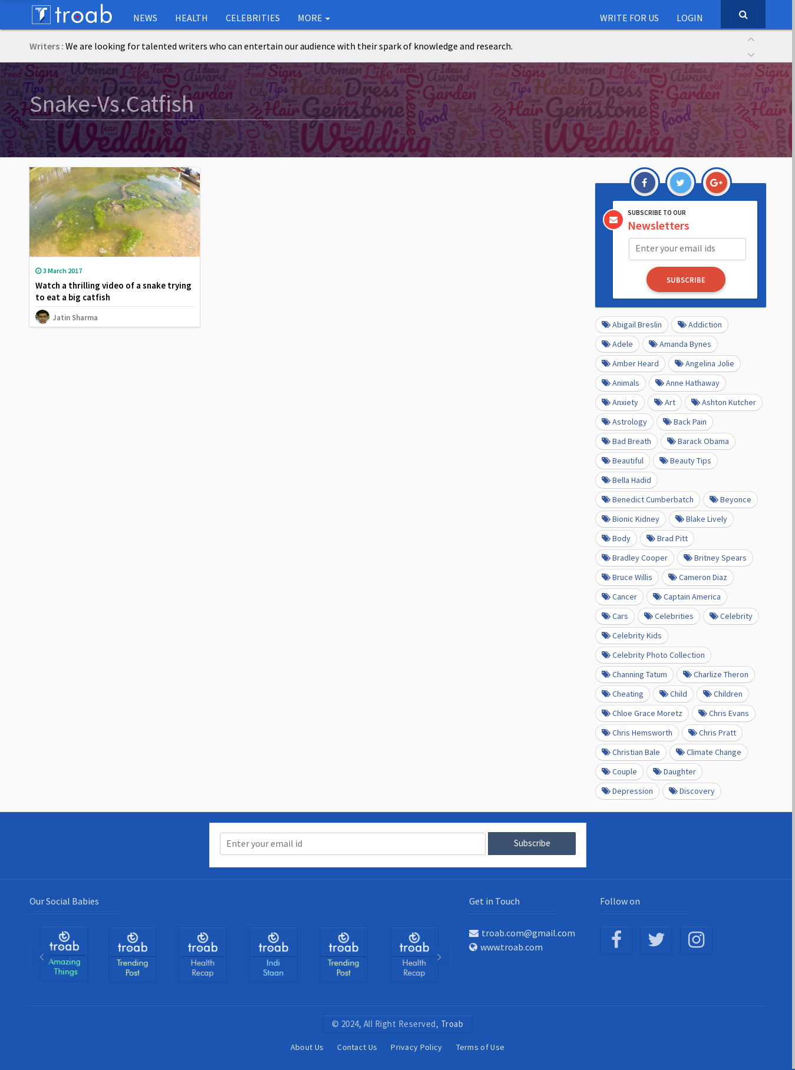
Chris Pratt (712, 732)
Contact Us (357, 1046)
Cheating (623, 693)
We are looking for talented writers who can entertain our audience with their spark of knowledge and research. (289, 46)
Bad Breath (626, 440)
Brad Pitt (667, 537)
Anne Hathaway (687, 382)
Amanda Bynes (680, 343)
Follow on (620, 900)
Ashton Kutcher (723, 401)
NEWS (145, 18)
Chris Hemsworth (637, 732)
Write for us (629, 18)
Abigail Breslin (632, 324)
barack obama (698, 440)
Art (664, 401)
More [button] (314, 18)
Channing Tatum (634, 673)
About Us (307, 1046)
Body (616, 537)
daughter (674, 771)
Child (673, 693)
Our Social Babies (64, 900)
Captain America (687, 596)
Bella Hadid (626, 479)
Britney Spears (715, 557)
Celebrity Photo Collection (653, 654)
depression (627, 790)
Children (723, 693)
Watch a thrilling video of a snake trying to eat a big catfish (113, 291)
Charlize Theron (715, 673)
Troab (452, 1022)
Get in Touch (494, 900)
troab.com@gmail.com (522, 932)
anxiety (620, 401)
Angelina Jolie (704, 362)
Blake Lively (701, 518)
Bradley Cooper (635, 557)
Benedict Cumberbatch (648, 498)
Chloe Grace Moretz (642, 712)
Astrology (624, 421)
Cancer (619, 596)
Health (191, 18)
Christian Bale (631, 751)
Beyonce (730, 498)
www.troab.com (506, 946)
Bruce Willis (627, 576)
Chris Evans (723, 712)
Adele (617, 343)
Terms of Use (480, 1046)
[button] (751, 38)
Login (690, 18)
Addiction (700, 324)
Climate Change (708, 751)
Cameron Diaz (697, 576)
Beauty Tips (685, 460)
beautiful (623, 460)
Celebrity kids (632, 635)
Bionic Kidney (630, 518)
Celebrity (731, 615)
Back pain (685, 421)
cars (615, 615)
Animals (620, 382)
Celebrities (253, 18)
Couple (619, 771)
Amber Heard (630, 362)
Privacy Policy (416, 1046)
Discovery (692, 790)
